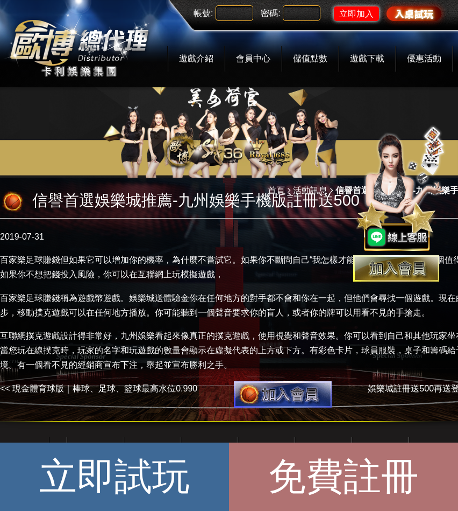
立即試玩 (114, 477)
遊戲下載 (367, 58)
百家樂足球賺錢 (30, 259)
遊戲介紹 (196, 58)
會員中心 (253, 58)
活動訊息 (310, 190)
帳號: (203, 13)
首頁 (276, 190)
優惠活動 (424, 58)
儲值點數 (310, 58)
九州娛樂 (137, 335)
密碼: (270, 13)
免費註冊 (343, 477)
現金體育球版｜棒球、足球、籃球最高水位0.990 (104, 388)
